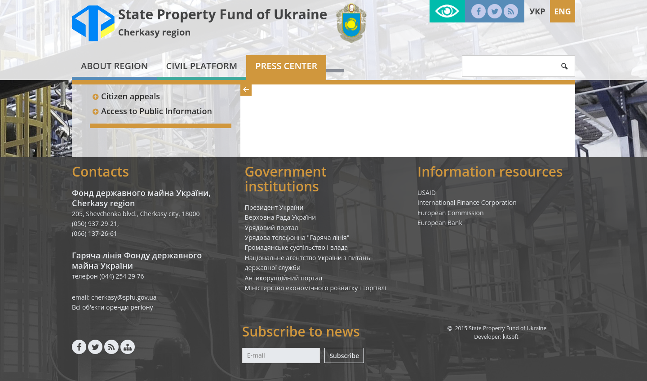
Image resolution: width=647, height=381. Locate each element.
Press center (286, 66)
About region (114, 66)
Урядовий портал (271, 227)
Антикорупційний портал (284, 278)
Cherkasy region (154, 32)
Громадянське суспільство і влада (296, 247)
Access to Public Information (152, 111)
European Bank (439, 222)
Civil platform (201, 66)
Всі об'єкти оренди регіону (112, 307)
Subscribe (344, 355)
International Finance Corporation (467, 202)
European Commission (450, 212)
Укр (537, 11)
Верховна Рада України (280, 217)
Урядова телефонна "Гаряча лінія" (297, 237)
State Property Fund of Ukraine (223, 14)
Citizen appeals (126, 96)
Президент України (274, 207)
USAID (426, 192)
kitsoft (510, 337)
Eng (562, 11)
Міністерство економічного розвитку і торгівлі (315, 288)
